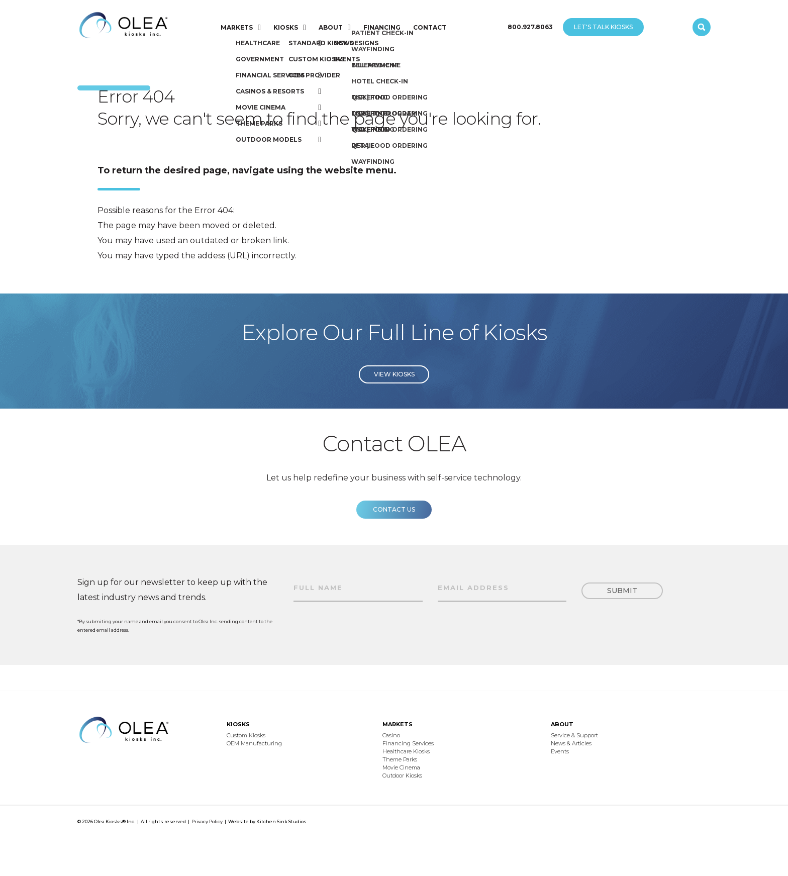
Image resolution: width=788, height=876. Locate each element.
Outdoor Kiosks (402, 775)
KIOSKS (285, 27)
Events (560, 751)
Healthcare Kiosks (406, 751)
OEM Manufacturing (254, 743)
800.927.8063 (530, 27)
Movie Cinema (401, 767)
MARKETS (237, 27)
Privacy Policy (207, 821)
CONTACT (429, 27)
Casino (391, 735)
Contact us (394, 520)
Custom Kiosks (246, 735)
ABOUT (331, 27)
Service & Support (574, 735)
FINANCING (382, 27)
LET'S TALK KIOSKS (603, 27)
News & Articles (571, 743)
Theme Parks (399, 759)
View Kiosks (394, 385)
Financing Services (408, 743)
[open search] (702, 27)
